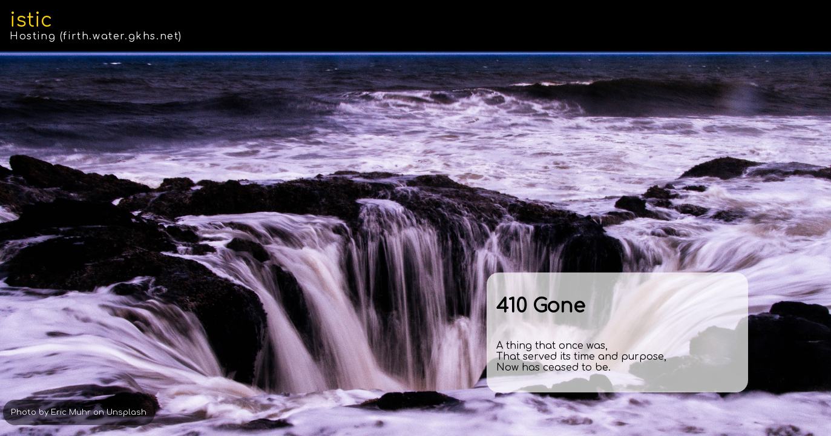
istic (31, 20)
